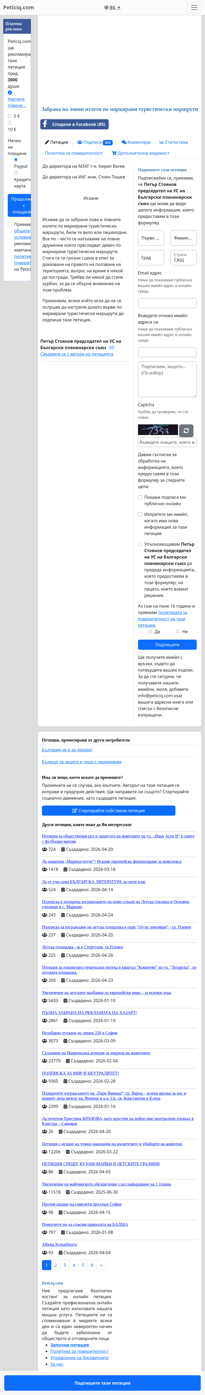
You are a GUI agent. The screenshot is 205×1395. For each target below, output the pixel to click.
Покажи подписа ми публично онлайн (165, 500)
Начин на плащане (17, 147)
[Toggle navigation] (194, 7)
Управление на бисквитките (79, 1358)
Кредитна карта (24, 183)
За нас (57, 1364)
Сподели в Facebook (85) (73, 124)
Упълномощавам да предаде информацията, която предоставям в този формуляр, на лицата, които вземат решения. (169, 569)
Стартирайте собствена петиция (108, 811)
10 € (12, 129)
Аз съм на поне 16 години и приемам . (166, 615)
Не (185, 632)
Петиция (56, 142)
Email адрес (150, 273)
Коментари (136, 142)
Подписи (95, 142)
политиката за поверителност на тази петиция (163, 618)
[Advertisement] (119, 61)
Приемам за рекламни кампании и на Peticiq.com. (29, 246)
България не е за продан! (67, 750)
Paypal (20, 166)
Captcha (146, 405)
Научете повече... (17, 99)
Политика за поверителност (74, 153)
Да (157, 632)
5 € (17, 116)
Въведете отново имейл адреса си (163, 319)
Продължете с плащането (24, 205)
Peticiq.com (18, 7)
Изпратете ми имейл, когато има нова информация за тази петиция (166, 523)
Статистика (174, 142)
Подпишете (167, 645)
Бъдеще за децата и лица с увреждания (81, 762)
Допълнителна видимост (140, 153)
